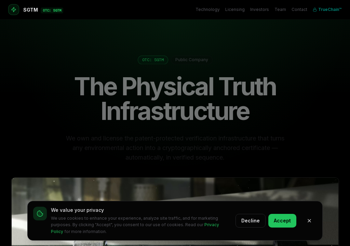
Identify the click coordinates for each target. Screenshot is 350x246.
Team (280, 9)
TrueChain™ (327, 9)
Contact (299, 9)
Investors (259, 9)
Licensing (235, 9)
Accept (282, 220)
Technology (208, 9)
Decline (250, 220)
